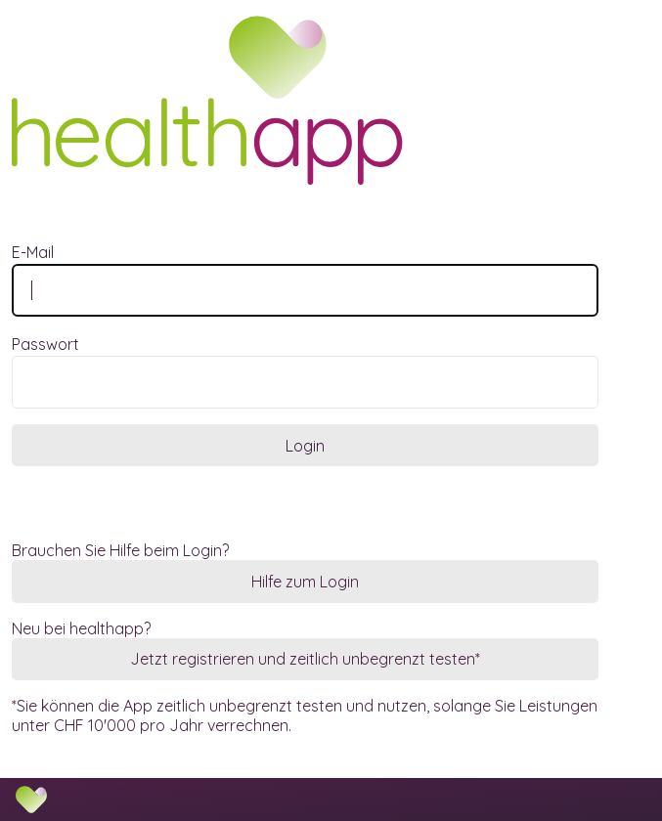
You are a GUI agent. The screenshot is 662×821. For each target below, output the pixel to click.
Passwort (45, 344)
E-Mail (33, 252)
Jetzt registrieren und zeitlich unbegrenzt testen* (305, 659)
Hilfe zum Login (305, 581)
